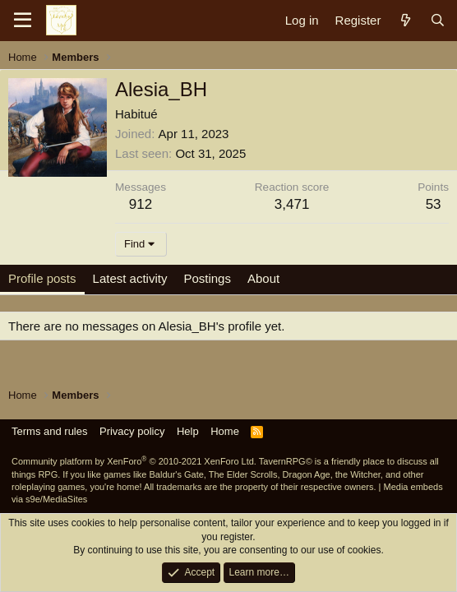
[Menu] (22, 20)
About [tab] (263, 278)
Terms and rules (49, 431)
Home (224, 431)
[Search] (438, 20)
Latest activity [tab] (130, 278)
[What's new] (405, 20)
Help (188, 431)
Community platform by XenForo (134, 461)
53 (433, 204)
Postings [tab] (207, 278)
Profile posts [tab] (42, 278)
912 (140, 204)
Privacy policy (131, 431)
